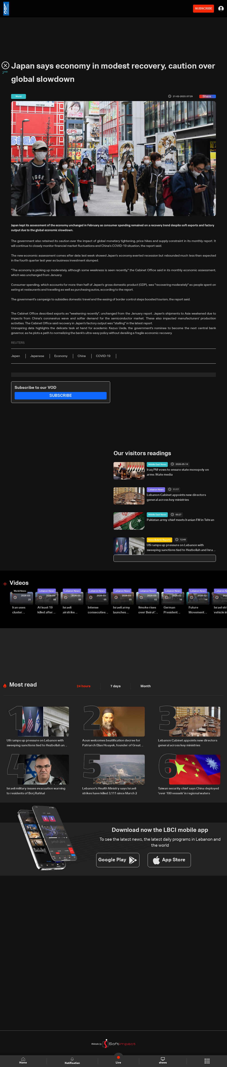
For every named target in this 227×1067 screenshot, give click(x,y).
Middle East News (157, 464)
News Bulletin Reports (159, 540)
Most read (23, 685)
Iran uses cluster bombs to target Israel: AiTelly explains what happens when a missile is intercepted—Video (22, 610)
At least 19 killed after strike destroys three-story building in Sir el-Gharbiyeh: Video (47, 610)
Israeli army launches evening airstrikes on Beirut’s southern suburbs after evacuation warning (123, 610)
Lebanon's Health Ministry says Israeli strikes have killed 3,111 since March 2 (109, 791)
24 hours (83, 686)
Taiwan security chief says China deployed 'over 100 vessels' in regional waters (188, 791)
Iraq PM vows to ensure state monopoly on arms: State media (178, 472)
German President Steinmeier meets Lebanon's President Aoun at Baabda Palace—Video (171, 610)
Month (144, 686)
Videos (19, 583)
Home (23, 1061)
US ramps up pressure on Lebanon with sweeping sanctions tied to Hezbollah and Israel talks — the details (181, 548)
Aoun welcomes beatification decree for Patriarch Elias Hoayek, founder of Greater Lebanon (113, 743)
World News (20, 591)
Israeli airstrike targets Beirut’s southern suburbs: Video (69, 610)
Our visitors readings (142, 454)
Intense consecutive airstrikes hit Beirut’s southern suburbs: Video (97, 610)
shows (163, 1060)
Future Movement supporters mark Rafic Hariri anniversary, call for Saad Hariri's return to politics (199, 610)
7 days (114, 686)
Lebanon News (156, 489)
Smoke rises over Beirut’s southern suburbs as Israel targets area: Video (148, 610)
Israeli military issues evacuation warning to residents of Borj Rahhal (36, 791)
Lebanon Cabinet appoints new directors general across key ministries (176, 497)
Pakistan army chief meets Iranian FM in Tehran (180, 520)
